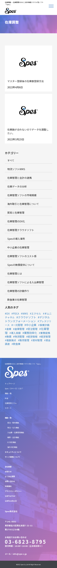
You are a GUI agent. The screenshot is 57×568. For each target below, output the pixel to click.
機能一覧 (8, 393)
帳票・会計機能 (13, 437)
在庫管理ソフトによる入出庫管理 (25, 282)
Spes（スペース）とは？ (14, 388)
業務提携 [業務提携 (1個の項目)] (45, 333)
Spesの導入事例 (16, 238)
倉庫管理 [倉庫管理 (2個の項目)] (19, 329)
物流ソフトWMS (16, 169)
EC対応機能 (11, 442)
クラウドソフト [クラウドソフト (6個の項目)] (27, 317)
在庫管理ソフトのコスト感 (21, 256)
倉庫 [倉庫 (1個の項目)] (8, 329)
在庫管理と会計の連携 (19, 178)
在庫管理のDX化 (16, 221)
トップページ (10, 383)
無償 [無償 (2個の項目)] (8, 336)
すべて (10, 160)
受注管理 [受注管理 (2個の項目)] (32, 329)
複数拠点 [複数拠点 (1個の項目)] (11, 340)
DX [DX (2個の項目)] (8, 313)
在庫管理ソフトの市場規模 (21, 195)
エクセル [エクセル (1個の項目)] (36, 313)
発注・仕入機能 (13, 427)
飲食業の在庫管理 (17, 299)
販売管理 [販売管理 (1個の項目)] (24, 340)
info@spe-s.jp (20, 553)
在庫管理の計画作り (18, 291)
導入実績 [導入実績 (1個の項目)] (16, 333)
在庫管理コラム (11, 403)
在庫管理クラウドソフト (20, 230)
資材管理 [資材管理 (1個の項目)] (37, 340)
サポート (8, 408)
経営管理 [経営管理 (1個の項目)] (45, 336)
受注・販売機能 (13, 422)
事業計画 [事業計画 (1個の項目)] (44, 325)
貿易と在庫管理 (15, 212)
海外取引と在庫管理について (23, 204)
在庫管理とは (14, 273)
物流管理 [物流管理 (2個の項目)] (19, 336)
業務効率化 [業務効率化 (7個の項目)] (30, 333)
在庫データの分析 (17, 186)
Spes (22, 565)
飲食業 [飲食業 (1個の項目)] (16, 344)
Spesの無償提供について (21, 265)
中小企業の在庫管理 (18, 247)
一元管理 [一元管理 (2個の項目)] (18, 325)
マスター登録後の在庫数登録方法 (25, 81)
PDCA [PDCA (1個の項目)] (16, 313)
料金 (6, 398)
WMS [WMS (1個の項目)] (25, 313)
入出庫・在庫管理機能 (15, 432)
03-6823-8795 (26, 541)
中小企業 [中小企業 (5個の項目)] (31, 325)
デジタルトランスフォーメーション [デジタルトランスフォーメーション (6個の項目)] (27, 319)
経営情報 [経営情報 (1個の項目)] (32, 336)
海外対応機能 (12, 447)
